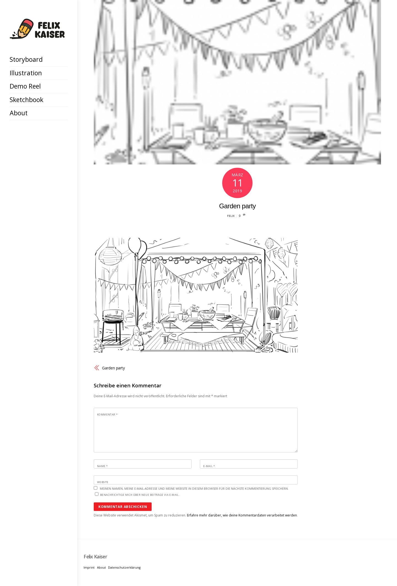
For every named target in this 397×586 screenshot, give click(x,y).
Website (103, 482)
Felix (231, 216)
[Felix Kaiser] (37, 34)
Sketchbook (26, 99)
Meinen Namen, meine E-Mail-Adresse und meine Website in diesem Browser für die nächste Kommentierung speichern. (194, 488)
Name (102, 466)
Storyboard (26, 59)
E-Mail (209, 466)
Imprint (89, 567)
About (19, 112)
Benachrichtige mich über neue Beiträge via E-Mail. (139, 495)
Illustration (26, 72)
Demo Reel (25, 86)
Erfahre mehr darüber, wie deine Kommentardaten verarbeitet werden (242, 515)
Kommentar (107, 414)
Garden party (237, 206)
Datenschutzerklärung (124, 567)
